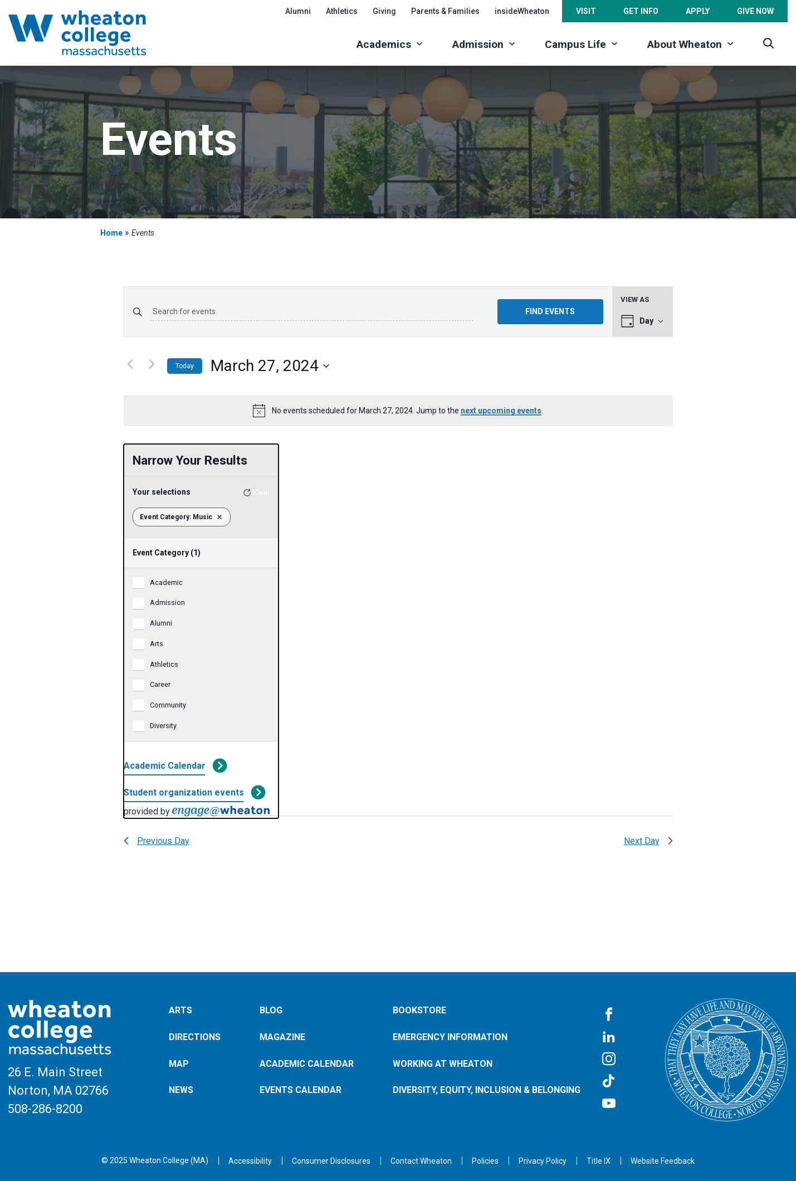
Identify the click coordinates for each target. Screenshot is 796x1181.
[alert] (398, 410)
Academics (384, 44)
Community (168, 705)
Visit (586, 11)
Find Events (550, 311)
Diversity (163, 725)
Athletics (164, 664)
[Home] (91, 32)
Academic (166, 582)
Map (179, 1063)
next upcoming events (501, 410)
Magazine (282, 1037)
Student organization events (184, 792)
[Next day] (152, 363)
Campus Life (575, 44)
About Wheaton (684, 44)
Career (160, 684)
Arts (156, 644)
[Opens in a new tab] (421, 1160)
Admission (478, 44)
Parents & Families (445, 11)
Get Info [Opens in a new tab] (640, 11)
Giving (384, 11)
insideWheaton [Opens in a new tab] (522, 11)
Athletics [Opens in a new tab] (342, 11)
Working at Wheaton (442, 1063)
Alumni (298, 11)
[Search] (768, 43)
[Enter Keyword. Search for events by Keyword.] (311, 311)
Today (184, 366)
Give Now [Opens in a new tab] (755, 11)
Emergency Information (450, 1037)
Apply (698, 11)
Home (111, 232)
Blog (271, 1010)
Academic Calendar (165, 765)
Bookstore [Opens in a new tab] (419, 1010)
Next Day (648, 841)
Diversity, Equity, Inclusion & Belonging (486, 1090)
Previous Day (156, 841)
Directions (195, 1037)
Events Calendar (300, 1090)
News (181, 1090)
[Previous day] (130, 363)
